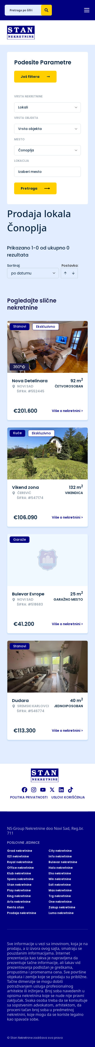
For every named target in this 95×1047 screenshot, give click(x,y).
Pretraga (35, 188)
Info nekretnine (60, 856)
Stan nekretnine (19, 885)
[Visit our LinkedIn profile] (61, 790)
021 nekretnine (18, 856)
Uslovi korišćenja (68, 797)
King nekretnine (19, 896)
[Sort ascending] (65, 273)
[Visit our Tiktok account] (70, 790)
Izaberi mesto (30, 171)
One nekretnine (60, 902)
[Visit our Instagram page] (34, 790)
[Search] (46, 10)
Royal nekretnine (20, 862)
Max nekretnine (60, 890)
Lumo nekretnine (61, 913)
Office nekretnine (20, 868)
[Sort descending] (73, 273)
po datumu (21, 273)
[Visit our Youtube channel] (43, 790)
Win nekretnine (60, 879)
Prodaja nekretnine (21, 913)
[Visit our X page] (52, 790)
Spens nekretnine (20, 879)
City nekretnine (60, 851)
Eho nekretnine (60, 873)
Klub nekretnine (19, 873)
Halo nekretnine (61, 868)
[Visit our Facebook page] (24, 790)
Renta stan (15, 907)
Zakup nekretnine (62, 907)
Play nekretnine (19, 890)
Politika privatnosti (29, 797)
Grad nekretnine (19, 851)
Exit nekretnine (60, 885)
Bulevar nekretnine (63, 862)
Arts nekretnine (18, 902)
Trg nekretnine (60, 896)
